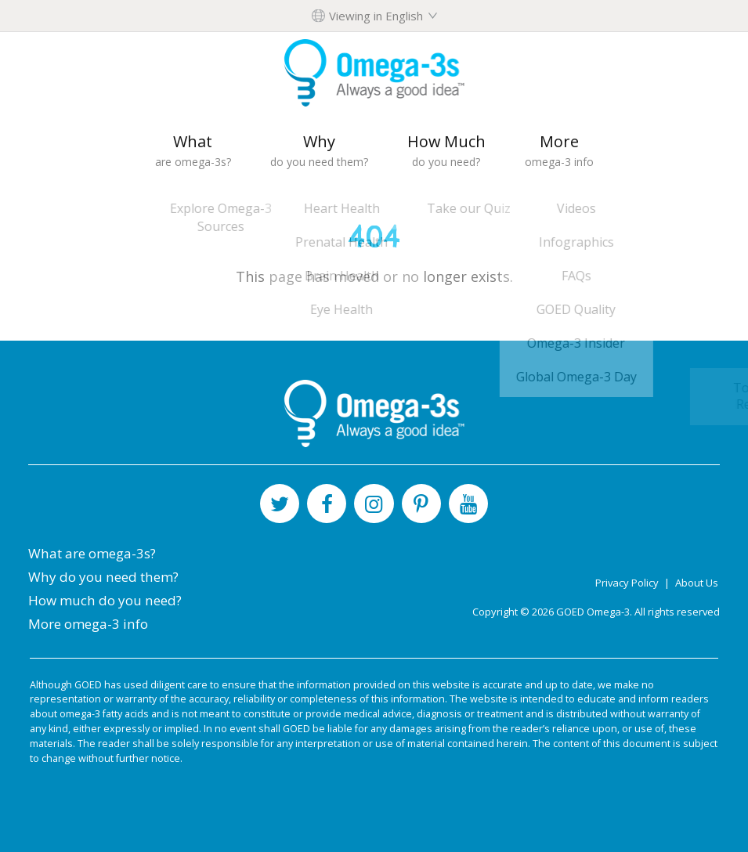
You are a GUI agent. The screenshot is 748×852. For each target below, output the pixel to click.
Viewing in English (376, 15)
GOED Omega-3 (593, 612)
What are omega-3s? (92, 553)
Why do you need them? (103, 577)
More (559, 150)
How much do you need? (105, 600)
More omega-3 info (88, 624)
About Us (696, 583)
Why (319, 150)
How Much (446, 150)
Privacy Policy (628, 583)
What (193, 150)
